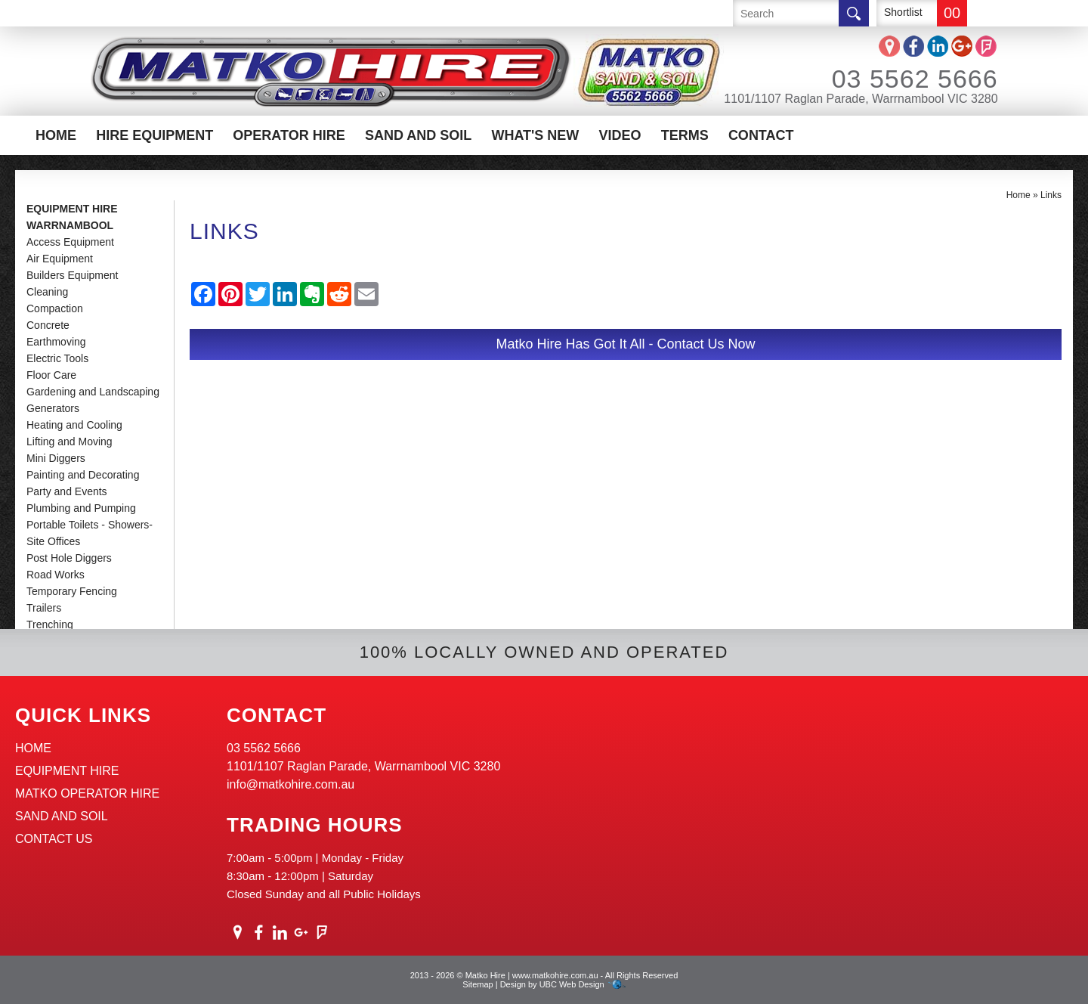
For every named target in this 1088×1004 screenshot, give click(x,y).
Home (56, 135)
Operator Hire (289, 135)
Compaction (54, 308)
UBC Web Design (571, 984)
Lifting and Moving (69, 441)
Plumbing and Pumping (81, 508)
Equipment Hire (67, 770)
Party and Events (66, 491)
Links (1051, 195)
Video (620, 135)
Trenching (49, 624)
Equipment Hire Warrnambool (72, 217)
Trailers (43, 608)
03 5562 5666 (894, 78)
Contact (761, 135)
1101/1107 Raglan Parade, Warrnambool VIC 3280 (860, 98)
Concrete (48, 325)
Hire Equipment (154, 135)
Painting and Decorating (82, 475)
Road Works (55, 575)
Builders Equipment (72, 275)
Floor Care (51, 375)
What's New (535, 135)
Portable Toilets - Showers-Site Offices (89, 533)
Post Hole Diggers (69, 558)
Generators (52, 408)
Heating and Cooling (74, 425)
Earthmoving (56, 342)
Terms (685, 135)
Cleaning (47, 292)
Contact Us (54, 838)
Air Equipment (59, 259)
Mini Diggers (55, 458)
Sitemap (477, 984)
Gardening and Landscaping (92, 392)
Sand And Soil (418, 135)
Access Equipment (70, 242)
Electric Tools (57, 358)
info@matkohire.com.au (290, 784)
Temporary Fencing (71, 591)
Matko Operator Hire (87, 793)
